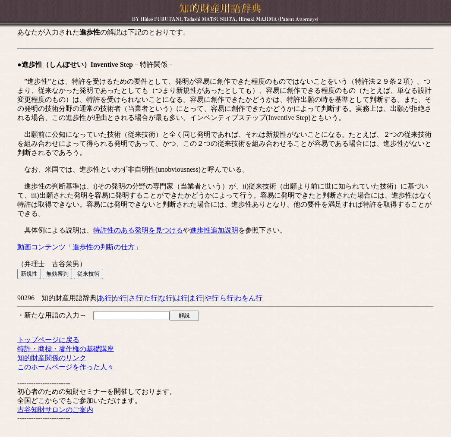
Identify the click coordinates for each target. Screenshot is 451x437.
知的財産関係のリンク (51, 358)
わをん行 (248, 298)
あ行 (105, 298)
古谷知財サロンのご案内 (55, 409)
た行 (151, 298)
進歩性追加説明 (214, 230)
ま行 (196, 298)
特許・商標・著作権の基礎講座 (65, 348)
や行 (211, 298)
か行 (120, 298)
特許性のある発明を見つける (138, 230)
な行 (166, 298)
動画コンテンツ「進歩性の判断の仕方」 (79, 247)
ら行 (226, 298)
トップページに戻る (48, 339)
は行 (181, 298)
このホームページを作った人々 (65, 367)
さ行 (135, 298)
